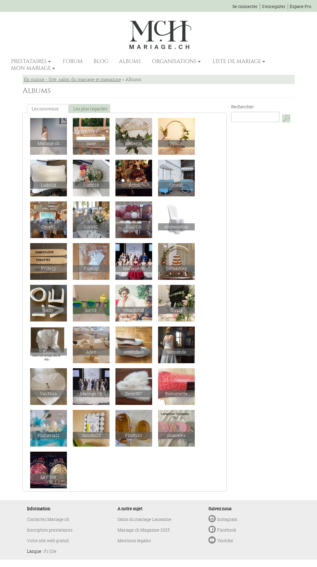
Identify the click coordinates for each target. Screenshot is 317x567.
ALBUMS (130, 61)
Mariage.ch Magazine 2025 (144, 530)
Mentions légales (134, 540)
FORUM (73, 61)
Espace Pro (300, 6)
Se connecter (245, 6)
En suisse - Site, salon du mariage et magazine (72, 79)
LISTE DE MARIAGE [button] (237, 61)
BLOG (101, 61)
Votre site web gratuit (48, 540)
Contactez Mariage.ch (48, 519)
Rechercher (242, 106)
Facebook (226, 530)
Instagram (227, 519)
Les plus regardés (90, 109)
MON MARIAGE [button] (31, 68)
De (54, 551)
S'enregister (274, 6)
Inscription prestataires (50, 530)
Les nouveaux (45, 109)
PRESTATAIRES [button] (29, 61)
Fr (46, 551)
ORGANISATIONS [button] (174, 61)
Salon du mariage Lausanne (144, 519)
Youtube (225, 540)
